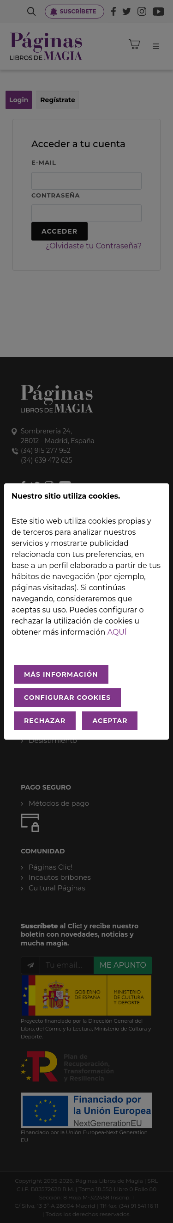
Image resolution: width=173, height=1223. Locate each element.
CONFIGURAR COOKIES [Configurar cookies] (67, 697)
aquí (117, 632)
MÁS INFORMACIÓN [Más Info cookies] (61, 674)
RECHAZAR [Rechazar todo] (45, 721)
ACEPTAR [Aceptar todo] (109, 721)
